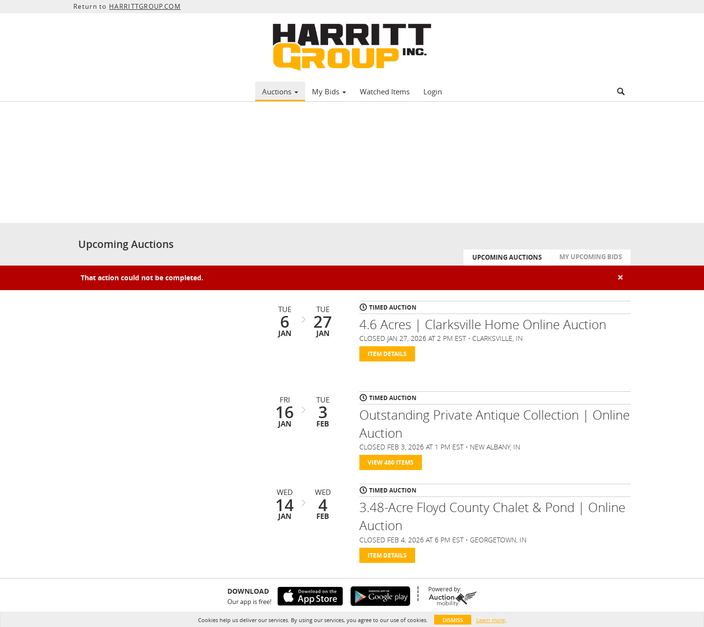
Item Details (387, 354)
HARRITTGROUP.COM (145, 6)
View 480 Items (391, 462)
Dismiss (452, 620)
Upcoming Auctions (507, 257)
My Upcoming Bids (590, 256)
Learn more (490, 620)
